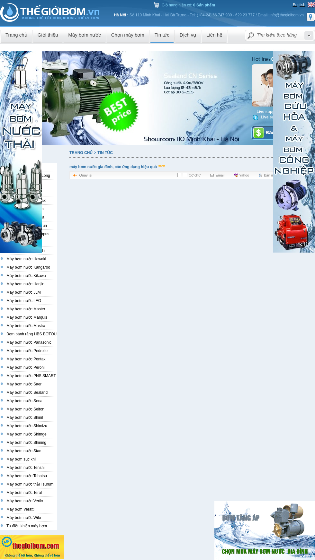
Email (220, 175)
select (308, 35)
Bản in (269, 175)
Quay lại (85, 175)
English (299, 5)
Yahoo (244, 175)
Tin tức (105, 153)
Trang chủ (81, 153)
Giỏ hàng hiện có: (188, 5)
